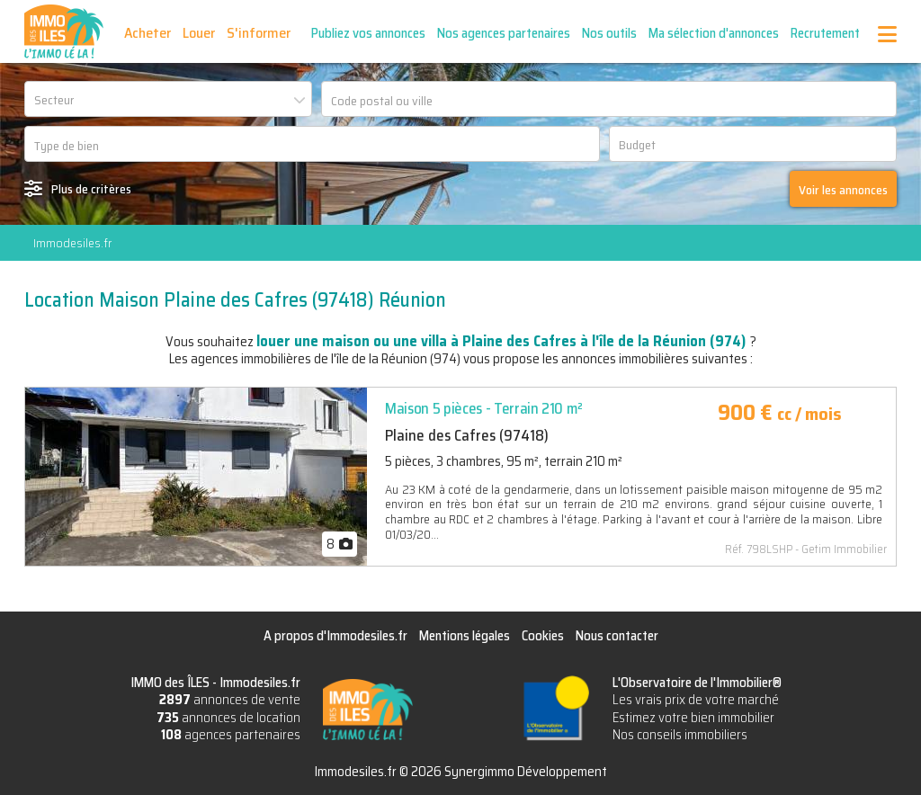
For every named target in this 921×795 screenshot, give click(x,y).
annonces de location (228, 717)
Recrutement (825, 33)
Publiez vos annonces (368, 33)
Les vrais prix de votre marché (696, 699)
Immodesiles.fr (72, 243)
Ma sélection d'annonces (713, 33)
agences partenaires (230, 735)
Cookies (543, 636)
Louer (199, 33)
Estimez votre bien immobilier (693, 717)
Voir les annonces (843, 190)
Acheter (147, 33)
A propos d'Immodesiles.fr (335, 636)
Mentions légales (464, 636)
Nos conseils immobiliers (680, 735)
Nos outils (609, 33)
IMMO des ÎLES (63, 31)
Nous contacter (617, 636)
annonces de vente (229, 699)
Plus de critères (91, 189)
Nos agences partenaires (503, 33)
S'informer (259, 33)
